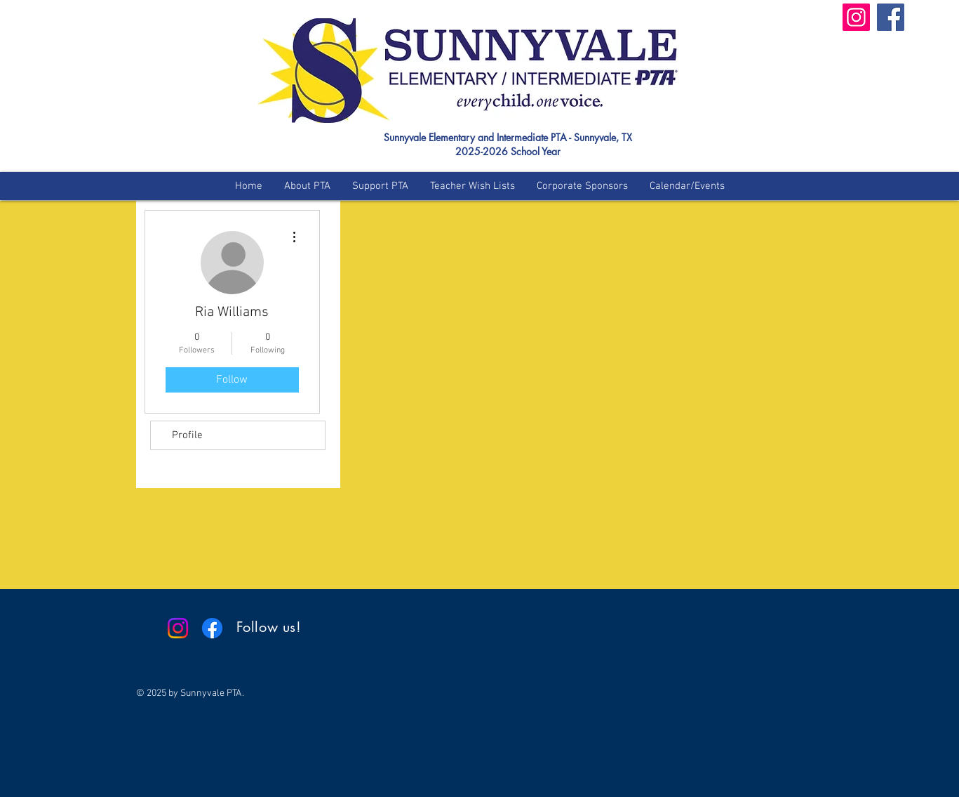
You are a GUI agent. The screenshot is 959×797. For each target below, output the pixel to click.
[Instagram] (856, 17)
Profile (187, 435)
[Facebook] (890, 17)
